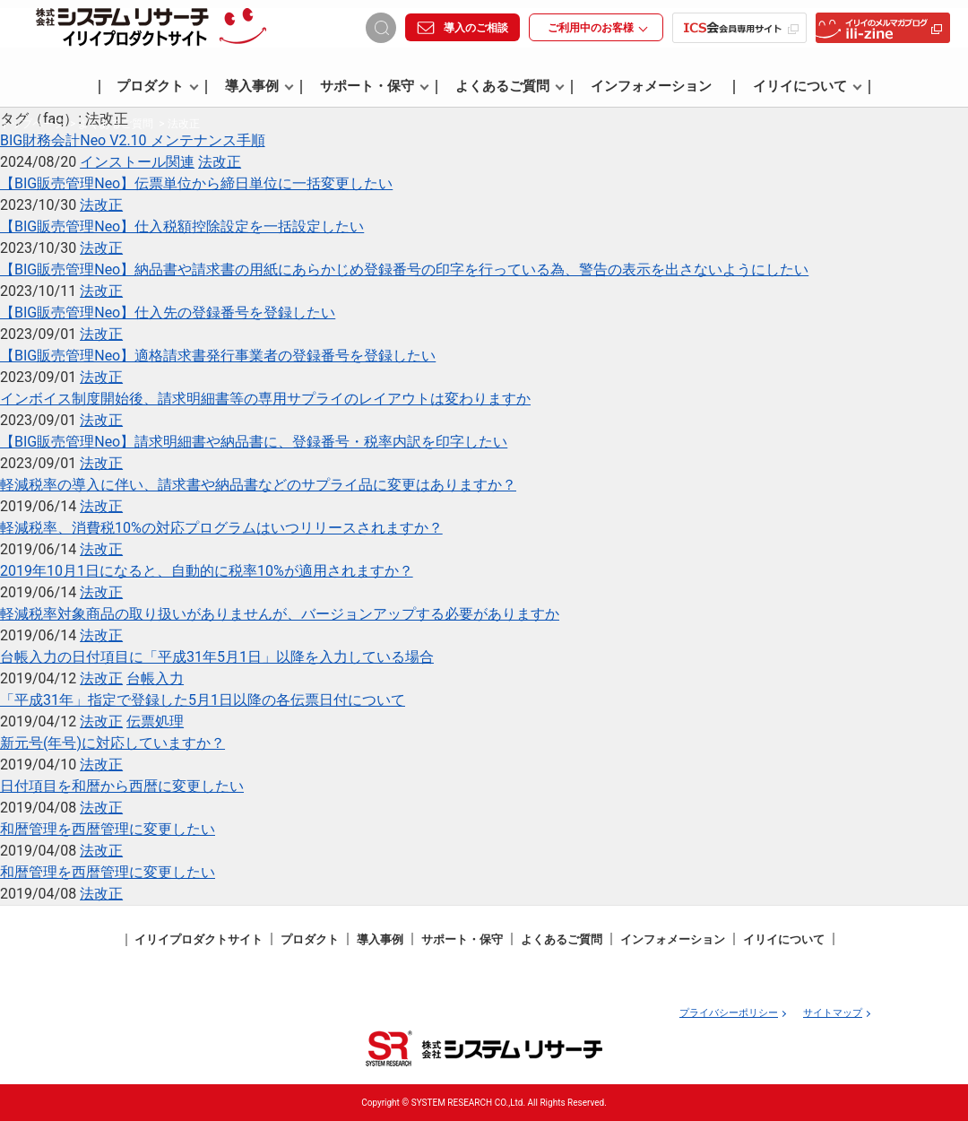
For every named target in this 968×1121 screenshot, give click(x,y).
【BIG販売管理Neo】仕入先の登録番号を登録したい (167, 312)
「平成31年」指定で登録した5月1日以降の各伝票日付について (202, 699)
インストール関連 (137, 161)
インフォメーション (651, 87)
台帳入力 (155, 678)
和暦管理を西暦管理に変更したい (107, 829)
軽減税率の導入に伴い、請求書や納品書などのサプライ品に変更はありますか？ (258, 484)
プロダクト (158, 87)
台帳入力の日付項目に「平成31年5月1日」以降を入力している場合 (217, 656)
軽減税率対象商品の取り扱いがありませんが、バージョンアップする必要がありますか (279, 613)
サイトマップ (832, 1013)
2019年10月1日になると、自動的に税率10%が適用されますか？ (206, 570)
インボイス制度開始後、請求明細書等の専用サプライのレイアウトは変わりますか (265, 398)
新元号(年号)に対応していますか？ (112, 743)
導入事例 (259, 87)
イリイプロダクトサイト (198, 939)
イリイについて (807, 87)
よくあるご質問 (510, 87)
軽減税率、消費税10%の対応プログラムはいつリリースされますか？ (221, 527)
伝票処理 (155, 721)
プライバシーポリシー (728, 1013)
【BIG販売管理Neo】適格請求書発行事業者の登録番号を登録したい (218, 355)
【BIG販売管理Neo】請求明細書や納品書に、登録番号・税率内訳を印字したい (253, 441)
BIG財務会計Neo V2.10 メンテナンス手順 (132, 140)
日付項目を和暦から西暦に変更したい (122, 786)
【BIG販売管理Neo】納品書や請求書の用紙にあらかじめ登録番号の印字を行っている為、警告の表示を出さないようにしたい (404, 269)
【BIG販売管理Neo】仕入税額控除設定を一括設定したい (182, 226)
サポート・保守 (374, 87)
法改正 (219, 161)
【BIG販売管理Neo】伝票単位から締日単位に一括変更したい (196, 183)
